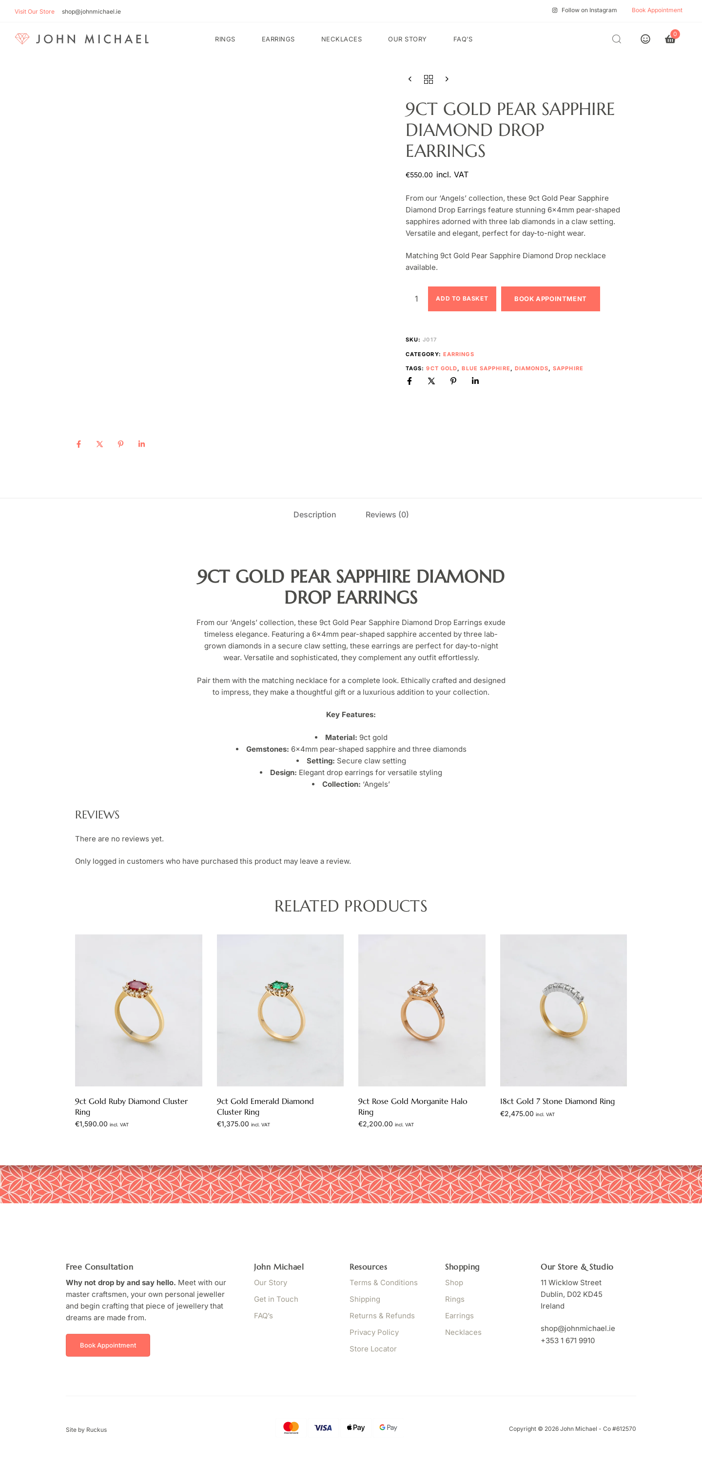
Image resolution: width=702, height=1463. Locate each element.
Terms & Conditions (384, 1282)
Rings (225, 39)
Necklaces (341, 39)
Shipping (365, 1299)
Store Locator (373, 1348)
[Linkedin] (141, 444)
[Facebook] (78, 444)
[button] (619, 38)
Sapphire (568, 368)
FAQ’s (463, 39)
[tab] (314, 514)
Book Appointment (550, 299)
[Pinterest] (120, 444)
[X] (99, 444)
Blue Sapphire (486, 368)
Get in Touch (276, 1299)
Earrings (278, 39)
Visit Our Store (35, 11)
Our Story (407, 39)
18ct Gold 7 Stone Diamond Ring (557, 1101)
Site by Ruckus (86, 1429)
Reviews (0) (387, 514)
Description (314, 514)
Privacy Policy (374, 1332)
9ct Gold (441, 368)
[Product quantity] (417, 298)
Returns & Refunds (382, 1315)
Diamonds (531, 368)
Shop (454, 1282)
